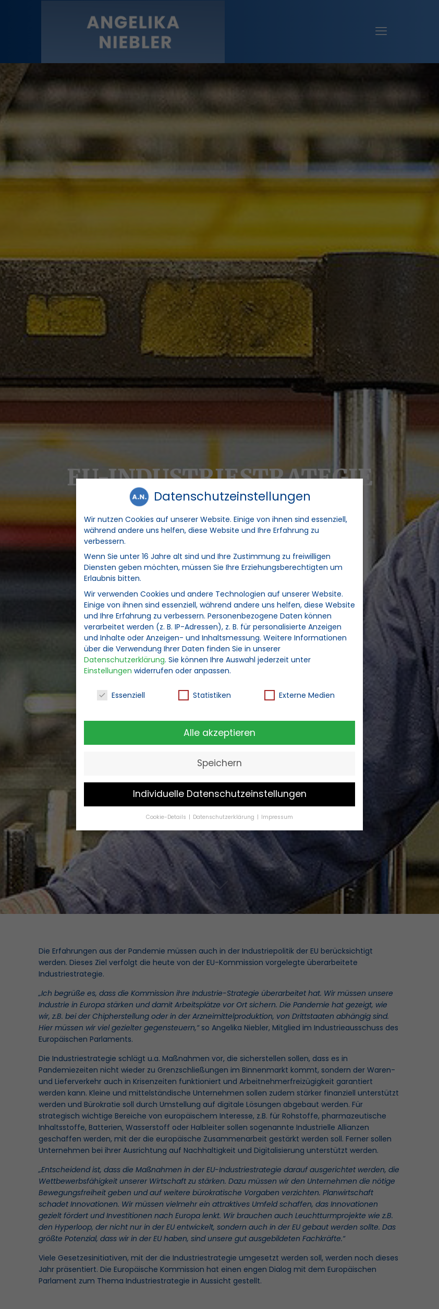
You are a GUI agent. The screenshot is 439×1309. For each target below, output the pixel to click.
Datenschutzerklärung (124, 656)
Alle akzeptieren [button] (219, 729)
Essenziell (121, 692)
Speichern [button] (219, 760)
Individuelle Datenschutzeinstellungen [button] (220, 791)
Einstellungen (108, 667)
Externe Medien (299, 692)
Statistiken (204, 692)
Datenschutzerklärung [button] (224, 814)
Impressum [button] (277, 814)
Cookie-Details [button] (167, 814)
